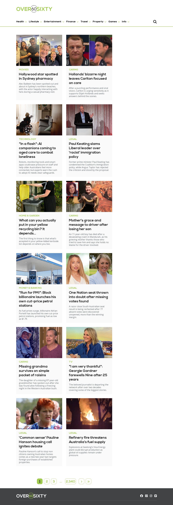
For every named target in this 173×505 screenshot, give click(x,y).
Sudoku (36, 482)
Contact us (11, 482)
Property (87, 20)
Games (102, 20)
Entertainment (41, 20)
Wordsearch (38, 488)
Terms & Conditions (15, 485)
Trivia (35, 485)
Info (113, 20)
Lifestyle (23, 20)
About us (10, 479)
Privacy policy (12, 488)
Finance (60, 20)
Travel (73, 20)
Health (9, 20)
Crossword (37, 479)
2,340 (70, 449)
